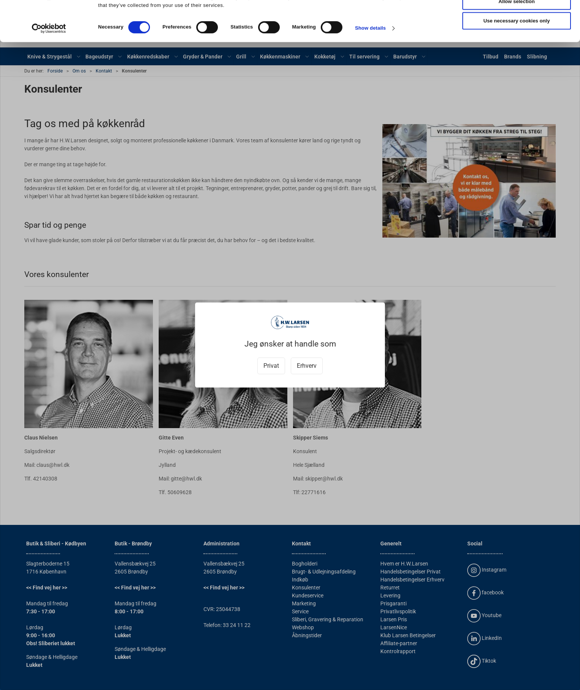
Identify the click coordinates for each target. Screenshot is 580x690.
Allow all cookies (516, 17)
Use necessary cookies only (517, 57)
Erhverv (307, 365)
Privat (271, 365)
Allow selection (516, 37)
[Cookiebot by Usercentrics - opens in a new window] (49, 64)
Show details (370, 64)
